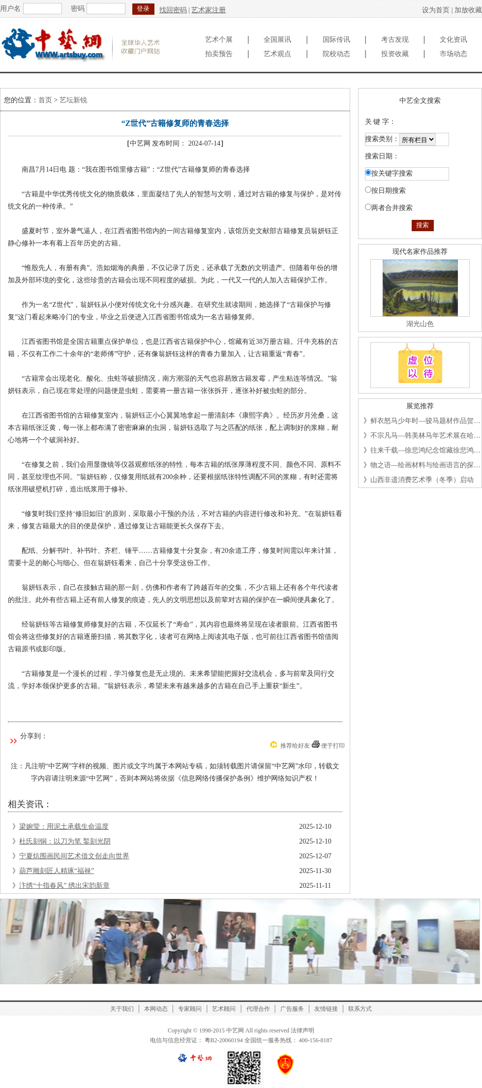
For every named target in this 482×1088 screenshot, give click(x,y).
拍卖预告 (219, 54)
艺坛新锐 (73, 100)
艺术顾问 (224, 1008)
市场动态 (453, 54)
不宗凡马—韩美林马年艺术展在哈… (425, 435)
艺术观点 (277, 54)
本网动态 (156, 1008)
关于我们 (122, 1008)
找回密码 (173, 10)
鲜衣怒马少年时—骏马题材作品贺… (425, 420)
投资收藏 (395, 54)
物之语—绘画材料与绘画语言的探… (425, 465)
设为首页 (436, 10)
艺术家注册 (208, 10)
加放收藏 (468, 10)
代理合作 (258, 1008)
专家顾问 (190, 1008)
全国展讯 (277, 39)
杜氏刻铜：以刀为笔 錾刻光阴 (65, 841)
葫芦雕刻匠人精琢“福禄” (56, 871)
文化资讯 (453, 39)
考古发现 (395, 39)
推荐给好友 (295, 745)
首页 (45, 100)
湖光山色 (420, 324)
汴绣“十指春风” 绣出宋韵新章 (64, 885)
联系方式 (360, 1008)
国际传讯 (336, 39)
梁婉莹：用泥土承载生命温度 (64, 826)
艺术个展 (219, 39)
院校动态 (336, 54)
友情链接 (326, 1008)
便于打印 (333, 745)
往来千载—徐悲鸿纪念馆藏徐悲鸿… (425, 450)
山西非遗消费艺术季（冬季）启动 (422, 480)
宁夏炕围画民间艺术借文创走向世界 (74, 856)
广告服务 (292, 1008)
